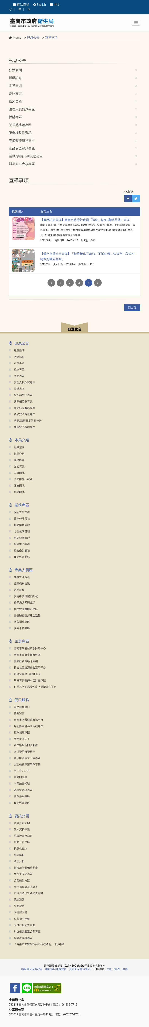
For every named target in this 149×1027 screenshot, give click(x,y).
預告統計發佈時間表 (23, 867)
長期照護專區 (19, 802)
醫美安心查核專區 (22, 164)
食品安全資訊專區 (22, 148)
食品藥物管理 (19, 525)
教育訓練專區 (19, 621)
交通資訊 (17, 466)
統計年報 (17, 855)
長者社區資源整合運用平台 (27, 667)
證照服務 (17, 590)
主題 (109, 969)
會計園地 (17, 492)
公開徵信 (17, 906)
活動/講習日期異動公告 (26, 156)
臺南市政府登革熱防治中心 (27, 648)
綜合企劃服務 (19, 550)
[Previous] (51, 283)
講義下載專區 (19, 628)
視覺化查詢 (18, 848)
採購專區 (15, 117)
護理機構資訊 (19, 583)
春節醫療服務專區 (22, 140)
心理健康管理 (19, 531)
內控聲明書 (18, 912)
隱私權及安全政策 (32, 969)
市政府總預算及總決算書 (26, 893)
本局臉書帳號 (19, 783)
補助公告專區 (19, 842)
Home (17, 37)
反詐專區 (15, 94)
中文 (57, 4)
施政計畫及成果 (20, 835)
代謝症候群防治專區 (23, 609)
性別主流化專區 (20, 874)
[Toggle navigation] (136, 23)
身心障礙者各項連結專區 (26, 726)
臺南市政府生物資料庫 (24, 654)
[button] (74, 327)
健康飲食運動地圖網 (23, 661)
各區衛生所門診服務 (23, 745)
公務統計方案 (19, 880)
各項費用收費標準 (22, 751)
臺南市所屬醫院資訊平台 (26, 719)
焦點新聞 (15, 70)
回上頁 (132, 307)
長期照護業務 (19, 557)
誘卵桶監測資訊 (20, 133)
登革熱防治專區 (20, 125)
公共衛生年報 (19, 918)
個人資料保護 (19, 829)
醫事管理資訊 (19, 577)
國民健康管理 (19, 538)
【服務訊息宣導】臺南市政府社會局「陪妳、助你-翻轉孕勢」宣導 (85, 220)
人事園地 (17, 473)
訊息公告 (33, 37)
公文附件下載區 (20, 479)
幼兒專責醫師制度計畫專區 (27, 680)
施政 (117, 969)
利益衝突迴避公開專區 (24, 931)
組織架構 (17, 447)
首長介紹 (17, 453)
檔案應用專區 (19, 796)
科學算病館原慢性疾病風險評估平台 (32, 686)
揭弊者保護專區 (20, 938)
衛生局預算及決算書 (23, 887)
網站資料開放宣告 (56, 969)
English (41, 4)
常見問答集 (18, 777)
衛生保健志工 (19, 739)
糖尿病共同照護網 (22, 602)
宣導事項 (51, 37)
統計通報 (17, 899)
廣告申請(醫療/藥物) (23, 596)
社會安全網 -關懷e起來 (25, 674)
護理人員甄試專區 (22, 109)
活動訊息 (15, 78)
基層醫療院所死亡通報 (24, 615)
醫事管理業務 (19, 518)
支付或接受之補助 (22, 925)
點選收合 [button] (74, 329)
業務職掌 (17, 460)
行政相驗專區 (19, 732)
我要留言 (17, 713)
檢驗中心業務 (19, 544)
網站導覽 (23, 4)
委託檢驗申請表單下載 (24, 764)
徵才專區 (15, 101)
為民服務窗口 (19, 707)
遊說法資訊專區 (20, 790)
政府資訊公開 (19, 823)
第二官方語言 (19, 771)
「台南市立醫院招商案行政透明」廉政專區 (36, 944)
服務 (125, 969)
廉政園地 (17, 485)
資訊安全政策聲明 (79, 969)
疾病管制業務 (19, 512)
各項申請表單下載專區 (24, 758)
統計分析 (17, 861)
